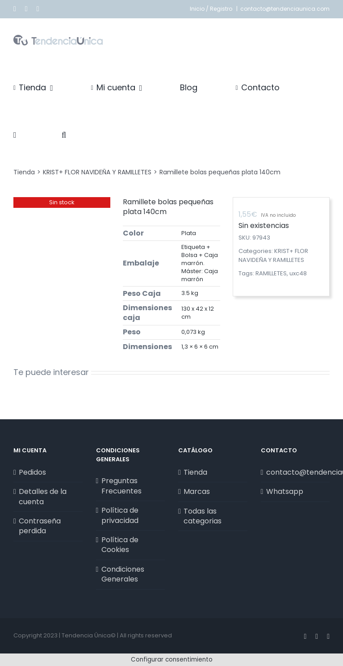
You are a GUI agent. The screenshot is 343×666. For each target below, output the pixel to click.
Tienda (195, 472)
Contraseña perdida (40, 526)
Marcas (197, 492)
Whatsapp (284, 492)
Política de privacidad (119, 515)
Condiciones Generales (122, 574)
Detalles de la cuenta (43, 496)
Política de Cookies (119, 545)
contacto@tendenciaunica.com (285, 9)
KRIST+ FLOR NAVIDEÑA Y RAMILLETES (273, 255)
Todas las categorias (203, 516)
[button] (64, 135)
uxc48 (298, 273)
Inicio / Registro (212, 9)
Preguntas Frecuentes (121, 486)
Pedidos (32, 472)
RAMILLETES (271, 273)
